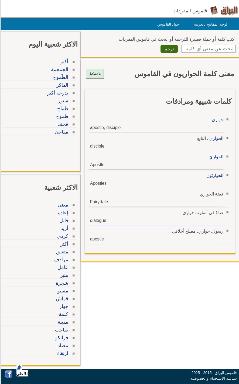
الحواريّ (216, 157)
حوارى (217, 119)
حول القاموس (167, 24)
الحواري (216, 138)
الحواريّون (214, 175)
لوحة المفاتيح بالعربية (209, 24)
